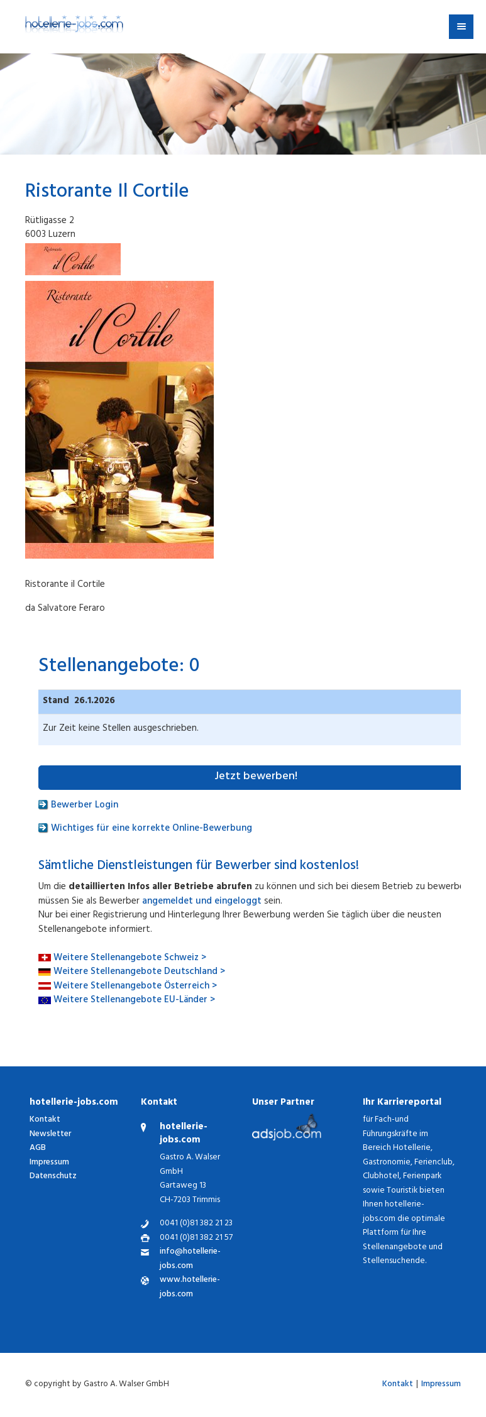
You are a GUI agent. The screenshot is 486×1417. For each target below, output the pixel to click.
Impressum (49, 1163)
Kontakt (45, 1120)
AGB (38, 1148)
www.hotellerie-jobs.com (190, 1288)
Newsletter (50, 1134)
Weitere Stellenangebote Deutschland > (139, 972)
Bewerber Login (78, 806)
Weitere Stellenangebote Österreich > (135, 987)
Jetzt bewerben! (255, 777)
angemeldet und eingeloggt (202, 902)
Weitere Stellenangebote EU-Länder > (134, 1001)
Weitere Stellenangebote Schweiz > (129, 958)
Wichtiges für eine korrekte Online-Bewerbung (145, 829)
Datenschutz (53, 1176)
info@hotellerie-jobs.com (190, 1259)
